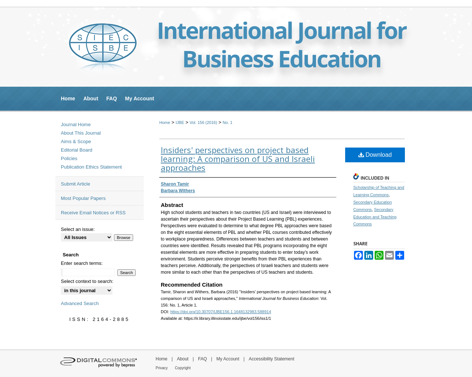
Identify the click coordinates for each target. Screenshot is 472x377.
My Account (227, 359)
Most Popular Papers (83, 198)
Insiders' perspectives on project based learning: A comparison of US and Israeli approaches (238, 158)
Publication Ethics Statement (91, 167)
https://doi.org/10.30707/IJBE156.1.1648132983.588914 (220, 311)
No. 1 (227, 122)
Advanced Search (80, 303)
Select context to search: (87, 281)
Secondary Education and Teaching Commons (374, 216)
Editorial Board (76, 150)
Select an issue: (78, 229)
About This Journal (81, 133)
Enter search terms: (82, 263)
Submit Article (75, 184)
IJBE (180, 122)
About (182, 359)
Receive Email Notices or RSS (93, 212)
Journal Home (76, 124)
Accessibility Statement (271, 359)
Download (375, 155)
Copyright (183, 368)
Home (164, 122)
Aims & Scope (76, 141)
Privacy (162, 368)
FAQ (202, 359)
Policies (69, 158)
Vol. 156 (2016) (203, 122)
